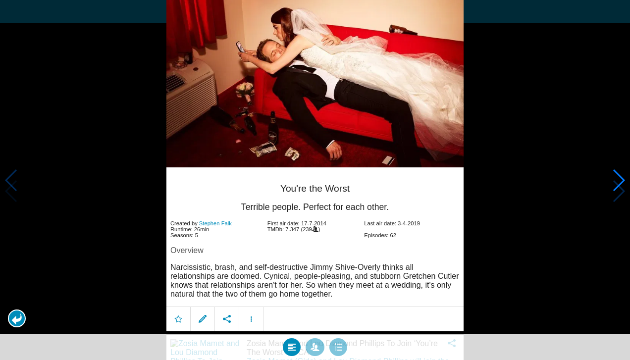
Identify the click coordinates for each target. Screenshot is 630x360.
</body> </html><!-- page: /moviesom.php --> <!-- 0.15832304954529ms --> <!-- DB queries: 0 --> (315, 180)
